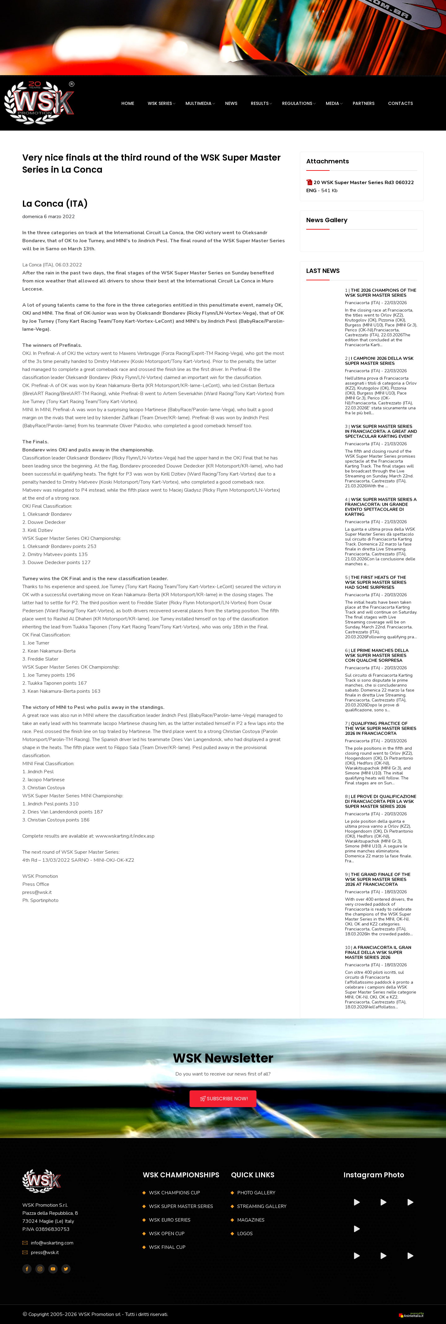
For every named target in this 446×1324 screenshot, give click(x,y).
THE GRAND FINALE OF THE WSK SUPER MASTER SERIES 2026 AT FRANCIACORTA (377, 879)
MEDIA (332, 103)
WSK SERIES (160, 103)
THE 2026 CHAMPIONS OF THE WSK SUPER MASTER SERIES (380, 292)
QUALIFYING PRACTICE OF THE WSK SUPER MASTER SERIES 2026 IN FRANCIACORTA (380, 728)
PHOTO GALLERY (256, 1193)
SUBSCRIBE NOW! (224, 1098)
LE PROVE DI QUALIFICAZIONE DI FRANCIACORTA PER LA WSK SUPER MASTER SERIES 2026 (380, 801)
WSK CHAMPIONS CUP (174, 1193)
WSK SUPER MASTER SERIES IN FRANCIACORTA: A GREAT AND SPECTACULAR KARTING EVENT (381, 431)
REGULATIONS (297, 103)
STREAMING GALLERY (261, 1206)
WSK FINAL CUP (167, 1247)
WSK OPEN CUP (167, 1234)
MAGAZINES (251, 1220)
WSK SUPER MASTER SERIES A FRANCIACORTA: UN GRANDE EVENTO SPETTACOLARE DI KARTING (381, 507)
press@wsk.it (45, 1252)
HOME (127, 103)
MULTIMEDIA (199, 103)
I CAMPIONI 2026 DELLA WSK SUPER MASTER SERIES (379, 361)
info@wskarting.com (52, 1243)
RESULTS (260, 103)
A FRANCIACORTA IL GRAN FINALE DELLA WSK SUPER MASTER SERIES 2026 (378, 952)
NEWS (231, 103)
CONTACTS (400, 103)
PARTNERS (363, 103)
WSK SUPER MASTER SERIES (181, 1206)
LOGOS (245, 1234)
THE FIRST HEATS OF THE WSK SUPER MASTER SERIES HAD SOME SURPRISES (375, 582)
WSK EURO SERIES (169, 1220)
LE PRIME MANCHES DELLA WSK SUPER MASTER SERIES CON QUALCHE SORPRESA (377, 655)
